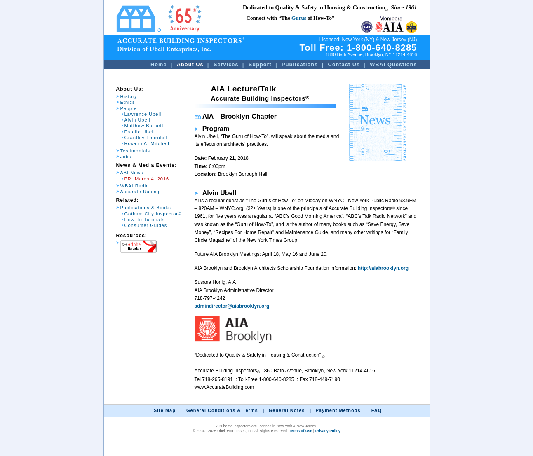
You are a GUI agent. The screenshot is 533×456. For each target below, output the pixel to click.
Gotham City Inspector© (153, 213)
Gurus (298, 18)
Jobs (125, 156)
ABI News (131, 172)
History (128, 96)
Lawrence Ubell (143, 114)
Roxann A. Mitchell (146, 143)
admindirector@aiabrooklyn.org (232, 306)
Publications (300, 64)
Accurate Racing (140, 191)
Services (226, 64)
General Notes (287, 410)
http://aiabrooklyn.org (383, 268)
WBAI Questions (393, 64)
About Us (190, 64)
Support (260, 64)
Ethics (127, 102)
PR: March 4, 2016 (146, 178)
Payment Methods (337, 410)
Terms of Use (300, 431)
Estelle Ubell (139, 131)
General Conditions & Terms (222, 410)
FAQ (376, 410)
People (128, 108)
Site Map (165, 410)
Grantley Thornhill (146, 137)
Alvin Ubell (137, 119)
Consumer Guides (145, 225)
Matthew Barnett (144, 125)
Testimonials (135, 150)
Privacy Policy (327, 431)
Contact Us (344, 64)
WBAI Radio (134, 185)
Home (158, 64)
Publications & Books (145, 207)
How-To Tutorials (144, 219)
